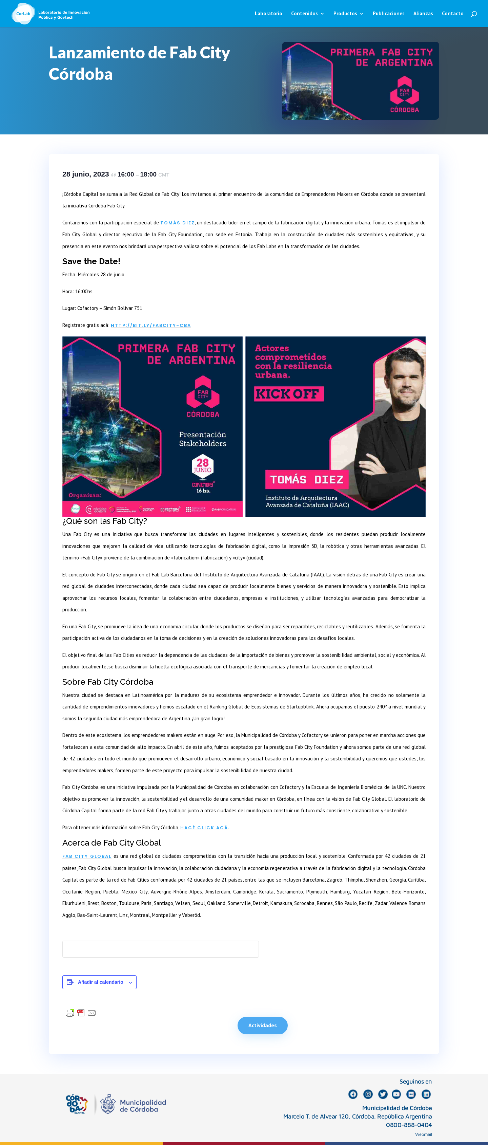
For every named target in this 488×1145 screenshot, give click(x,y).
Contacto (453, 14)
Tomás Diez (177, 223)
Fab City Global (86, 856)
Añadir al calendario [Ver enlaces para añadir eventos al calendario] (100, 982)
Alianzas (423, 14)
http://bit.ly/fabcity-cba (151, 325)
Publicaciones (389, 14)
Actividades (262, 1025)
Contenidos (304, 14)
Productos (345, 14)
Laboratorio (268, 14)
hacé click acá (204, 828)
